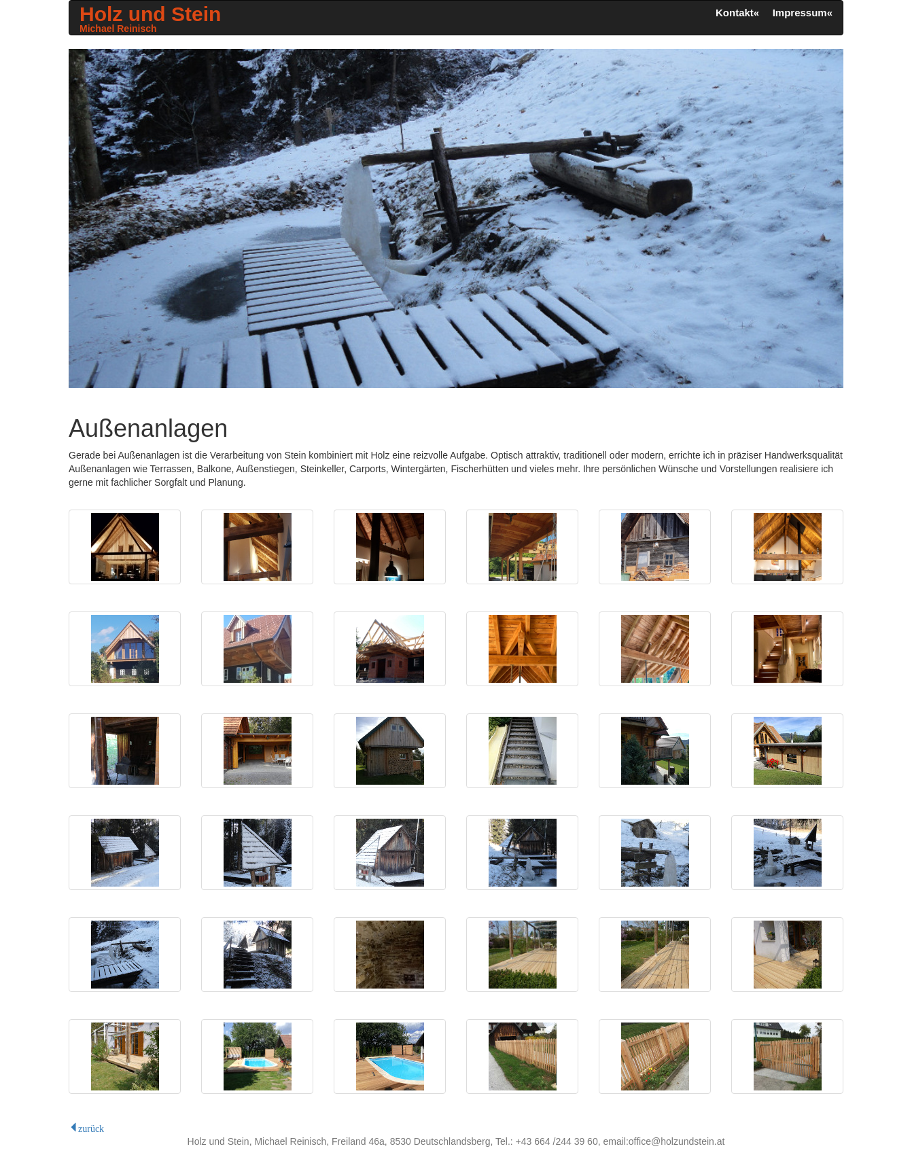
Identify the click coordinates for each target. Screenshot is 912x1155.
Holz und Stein (150, 18)
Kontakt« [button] (737, 12)
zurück (91, 1127)
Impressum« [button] (802, 12)
